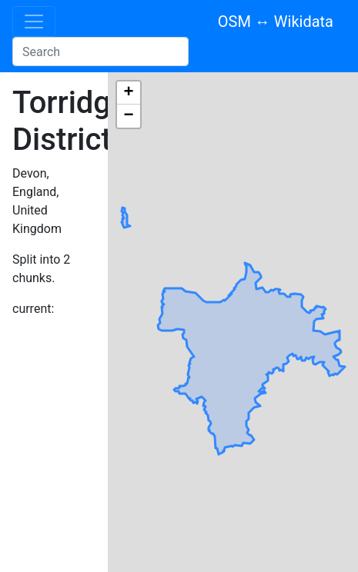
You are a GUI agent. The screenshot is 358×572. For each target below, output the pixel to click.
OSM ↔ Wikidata (275, 21)
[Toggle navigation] (33, 21)
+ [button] (128, 93)
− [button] (128, 116)
